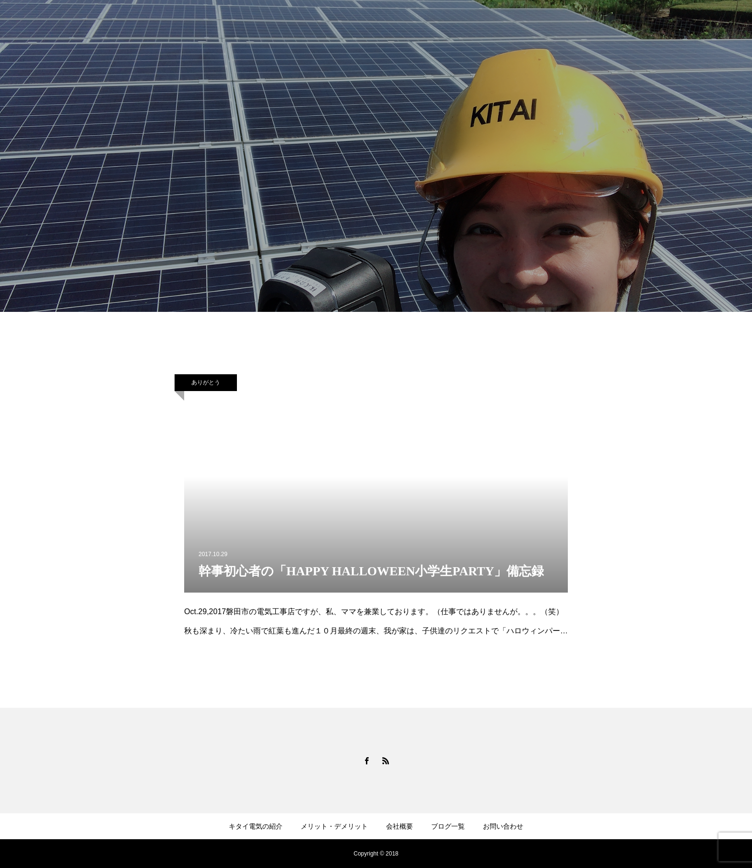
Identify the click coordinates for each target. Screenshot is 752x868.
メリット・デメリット (334, 826)
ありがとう (205, 382)
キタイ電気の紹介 (255, 826)
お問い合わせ (503, 826)
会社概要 (399, 826)
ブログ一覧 (448, 826)
